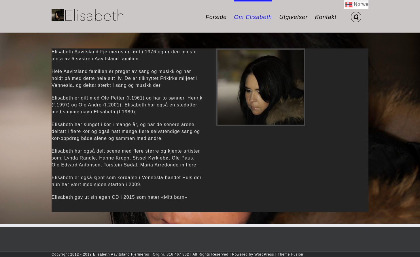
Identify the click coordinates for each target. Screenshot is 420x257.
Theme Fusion (290, 254)
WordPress (264, 254)
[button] (356, 16)
